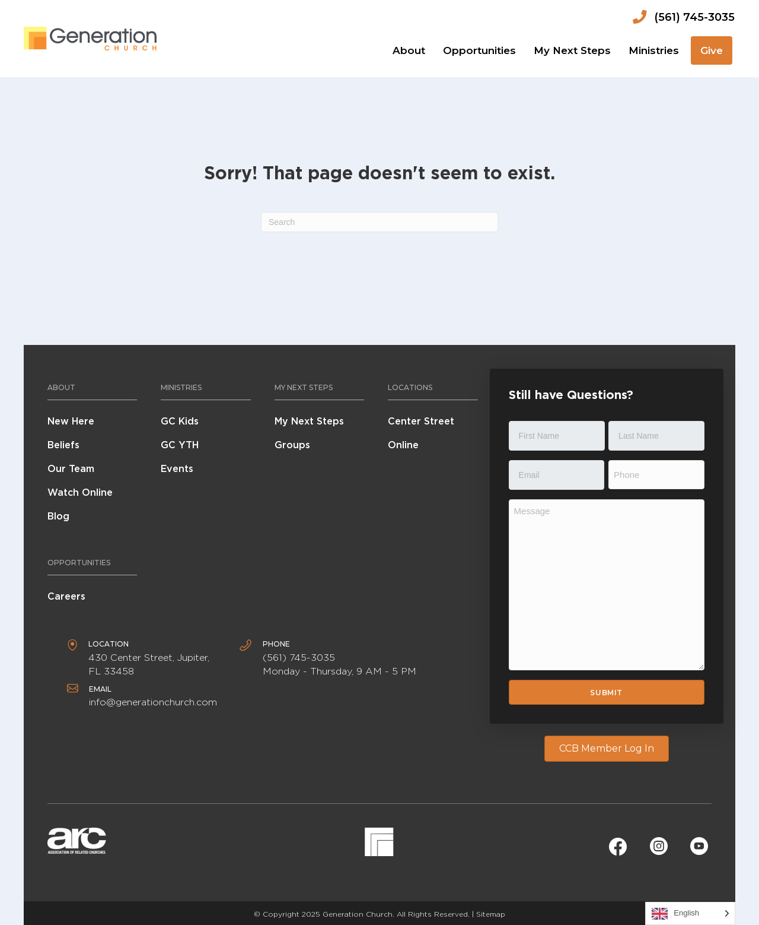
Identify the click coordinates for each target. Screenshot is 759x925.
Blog (58, 516)
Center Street (421, 421)
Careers (66, 596)
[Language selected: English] (690, 913)
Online (403, 445)
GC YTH (180, 445)
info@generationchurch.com (153, 702)
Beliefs (63, 445)
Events (177, 468)
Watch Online (80, 492)
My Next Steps (309, 421)
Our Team (70, 468)
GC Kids (180, 421)
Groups (292, 445)
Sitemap (490, 914)
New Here (70, 421)
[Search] (379, 222)
